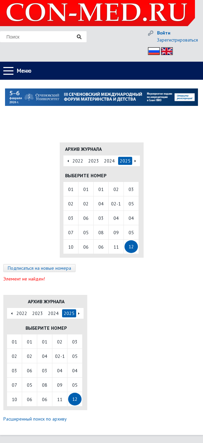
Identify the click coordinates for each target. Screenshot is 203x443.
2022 (77, 161)
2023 (93, 161)
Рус (151, 50)
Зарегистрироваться (177, 40)
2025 (125, 161)
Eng (165, 50)
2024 (109, 161)
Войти (163, 32)
